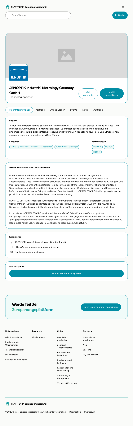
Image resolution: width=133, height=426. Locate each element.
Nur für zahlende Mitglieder (66, 273)
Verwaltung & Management (63, 377)
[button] (123, 7)
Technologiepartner (14, 350)
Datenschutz (75, 412)
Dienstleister (11, 355)
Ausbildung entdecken (62, 338)
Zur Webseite (88, 93)
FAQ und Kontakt (90, 355)
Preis (85, 345)
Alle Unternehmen (13, 337)
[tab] (19, 110)
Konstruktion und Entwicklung (65, 369)
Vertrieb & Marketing (67, 383)
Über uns (87, 350)
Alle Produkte (38, 337)
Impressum (89, 412)
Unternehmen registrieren (89, 338)
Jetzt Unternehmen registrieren (101, 307)
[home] (26, 7)
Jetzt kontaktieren (112, 93)
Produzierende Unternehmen (12, 343)
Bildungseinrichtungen (16, 359)
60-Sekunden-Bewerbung (64, 354)
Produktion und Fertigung (64, 361)
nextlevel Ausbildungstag (64, 346)
